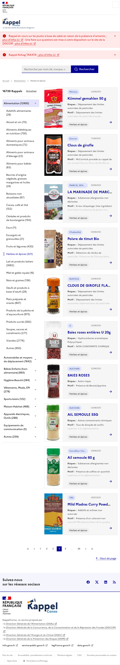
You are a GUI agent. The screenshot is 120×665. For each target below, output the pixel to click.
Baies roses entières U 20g (89, 332)
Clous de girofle (81, 145)
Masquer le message (115, 35)
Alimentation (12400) (16, 103)
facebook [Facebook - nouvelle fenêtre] (88, 582)
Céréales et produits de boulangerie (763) (18, 218)
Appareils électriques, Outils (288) (17, 416)
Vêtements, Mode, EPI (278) (17, 389)
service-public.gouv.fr (33, 645)
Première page (27, 548)
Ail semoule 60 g (81, 457)
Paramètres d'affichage (37, 661)
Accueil (5, 80)
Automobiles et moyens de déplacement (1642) (18, 359)
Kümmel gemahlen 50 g (87, 98)
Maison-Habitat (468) (16, 406)
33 (79, 548)
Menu (115, 4)
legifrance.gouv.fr (61, 645)
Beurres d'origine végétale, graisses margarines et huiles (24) (18, 180)
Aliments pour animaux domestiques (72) (20, 143)
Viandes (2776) (15, 340)
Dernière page (92, 548)
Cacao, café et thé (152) (17, 207)
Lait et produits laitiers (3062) (19, 263)
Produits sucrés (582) (18, 322)
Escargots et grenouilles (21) (15, 237)
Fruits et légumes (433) (19, 246)
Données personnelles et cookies (101, 655)
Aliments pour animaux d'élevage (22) (20, 154)
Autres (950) (13, 348)
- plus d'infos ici (23, 43)
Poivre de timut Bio (83, 238)
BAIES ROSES (79, 375)
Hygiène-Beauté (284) (17, 380)
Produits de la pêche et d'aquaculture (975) (20, 312)
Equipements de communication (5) (15, 427)
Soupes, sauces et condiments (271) (16, 331)
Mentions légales (64, 655)
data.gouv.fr (83, 645)
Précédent (34, 548)
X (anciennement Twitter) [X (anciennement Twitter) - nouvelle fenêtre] (97, 582)
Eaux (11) (11, 227)
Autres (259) (11, 437)
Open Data (12, 661)
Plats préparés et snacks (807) (16, 301)
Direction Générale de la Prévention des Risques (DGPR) (35, 639)
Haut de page (107, 558)
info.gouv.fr (8, 645)
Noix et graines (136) (18, 280)
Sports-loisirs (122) (14, 399)
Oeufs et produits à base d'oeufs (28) (17, 289)
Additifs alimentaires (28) (18, 112)
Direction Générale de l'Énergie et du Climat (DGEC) (34, 635)
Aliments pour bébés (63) (18, 165)
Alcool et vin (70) (16, 122)
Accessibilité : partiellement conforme (35, 655)
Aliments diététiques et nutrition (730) (18, 131)
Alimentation (20, 80)
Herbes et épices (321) (19, 254)
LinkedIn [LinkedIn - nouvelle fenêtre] (105, 582)
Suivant (85, 548)
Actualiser (31, 91)
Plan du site (7, 655)
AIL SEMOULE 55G (83, 414)
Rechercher (87, 69)
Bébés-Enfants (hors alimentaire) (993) (15, 370)
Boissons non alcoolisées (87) (15, 195)
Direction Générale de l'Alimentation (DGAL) (30, 623)
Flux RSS (114, 582)
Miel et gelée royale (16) (20, 273)
